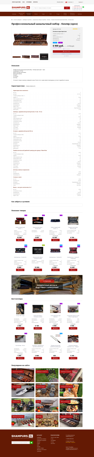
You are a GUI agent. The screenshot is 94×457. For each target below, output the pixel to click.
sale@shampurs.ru (69, 436)
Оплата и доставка (16, 2)
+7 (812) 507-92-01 (77, 10)
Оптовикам (28, 2)
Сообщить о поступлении (66, 53)
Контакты (35, 2)
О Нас (23, 2)
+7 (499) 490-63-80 (77, 8)
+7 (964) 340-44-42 (77, 7)
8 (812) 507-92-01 (74, 448)
